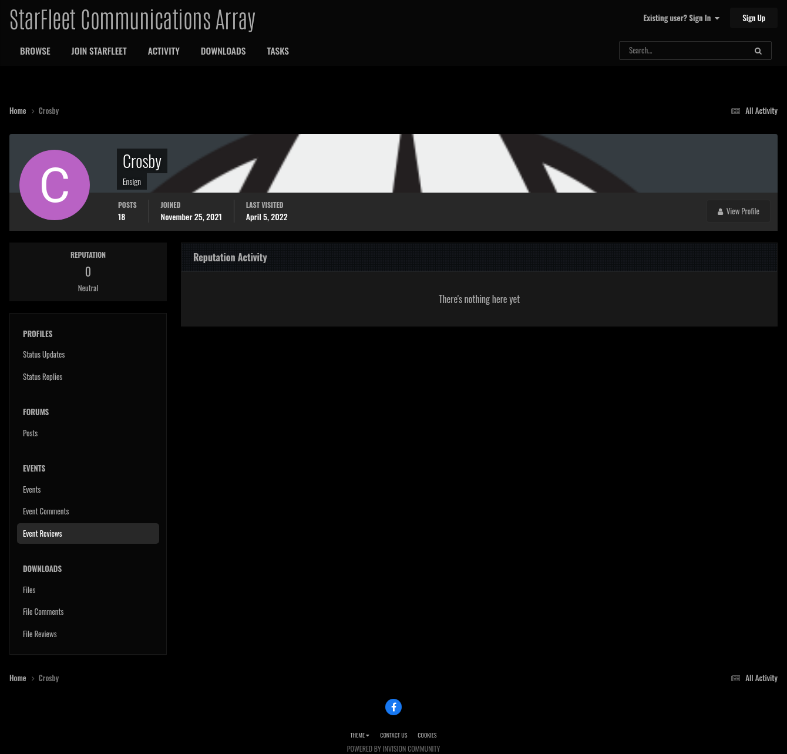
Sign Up (753, 17)
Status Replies (42, 376)
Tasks (278, 50)
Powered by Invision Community (393, 748)
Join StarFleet (99, 50)
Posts (30, 433)
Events (32, 489)
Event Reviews (42, 533)
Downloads (223, 50)
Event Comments (46, 511)
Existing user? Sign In (681, 17)
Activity (164, 50)
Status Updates (44, 354)
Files (29, 589)
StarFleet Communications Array (132, 17)
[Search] (652, 50)
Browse (35, 50)
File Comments (43, 611)
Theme (359, 735)
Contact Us (393, 735)
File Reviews (40, 633)
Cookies (427, 735)
